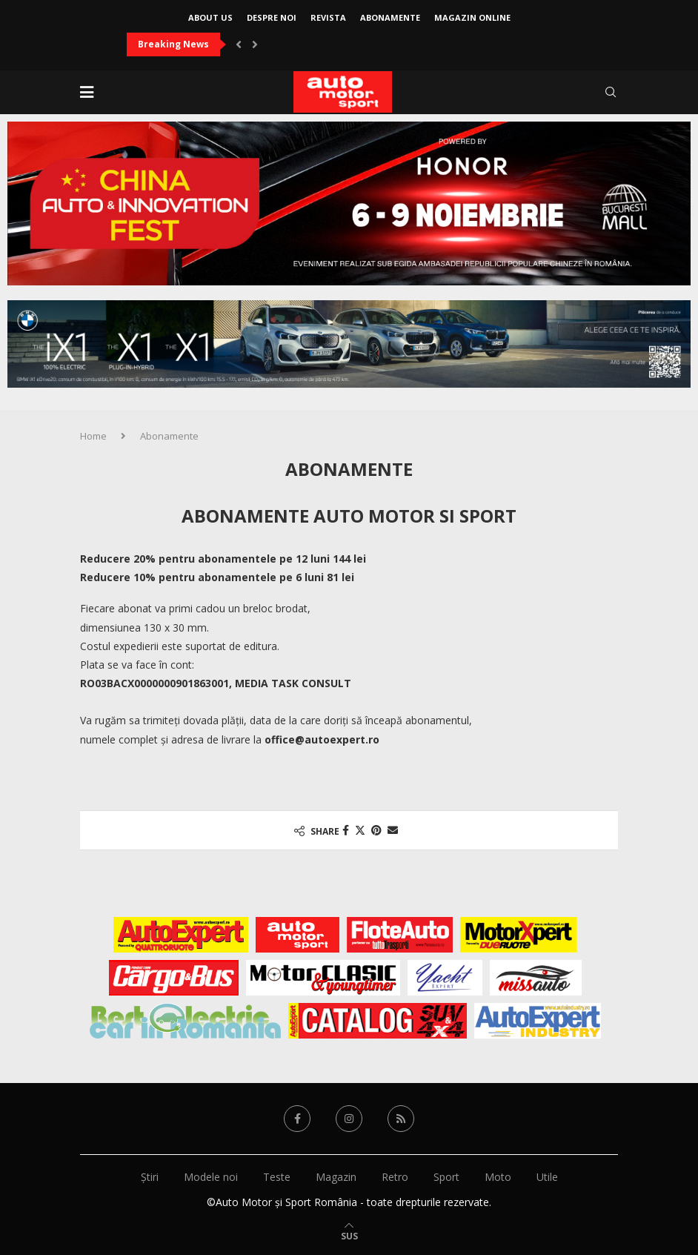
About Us (210, 17)
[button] (238, 44)
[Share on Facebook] (345, 830)
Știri (150, 1177)
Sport (446, 1177)
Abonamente (390, 17)
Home (93, 436)
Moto (498, 1177)
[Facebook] (297, 1118)
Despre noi (271, 17)
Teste (276, 1177)
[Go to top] (349, 1235)
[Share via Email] (393, 830)
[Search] (610, 91)
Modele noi (211, 1177)
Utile (547, 1177)
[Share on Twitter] (360, 830)
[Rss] (401, 1118)
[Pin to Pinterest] (376, 830)
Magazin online (472, 17)
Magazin (336, 1177)
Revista (328, 17)
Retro (395, 1177)
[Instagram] (349, 1118)
